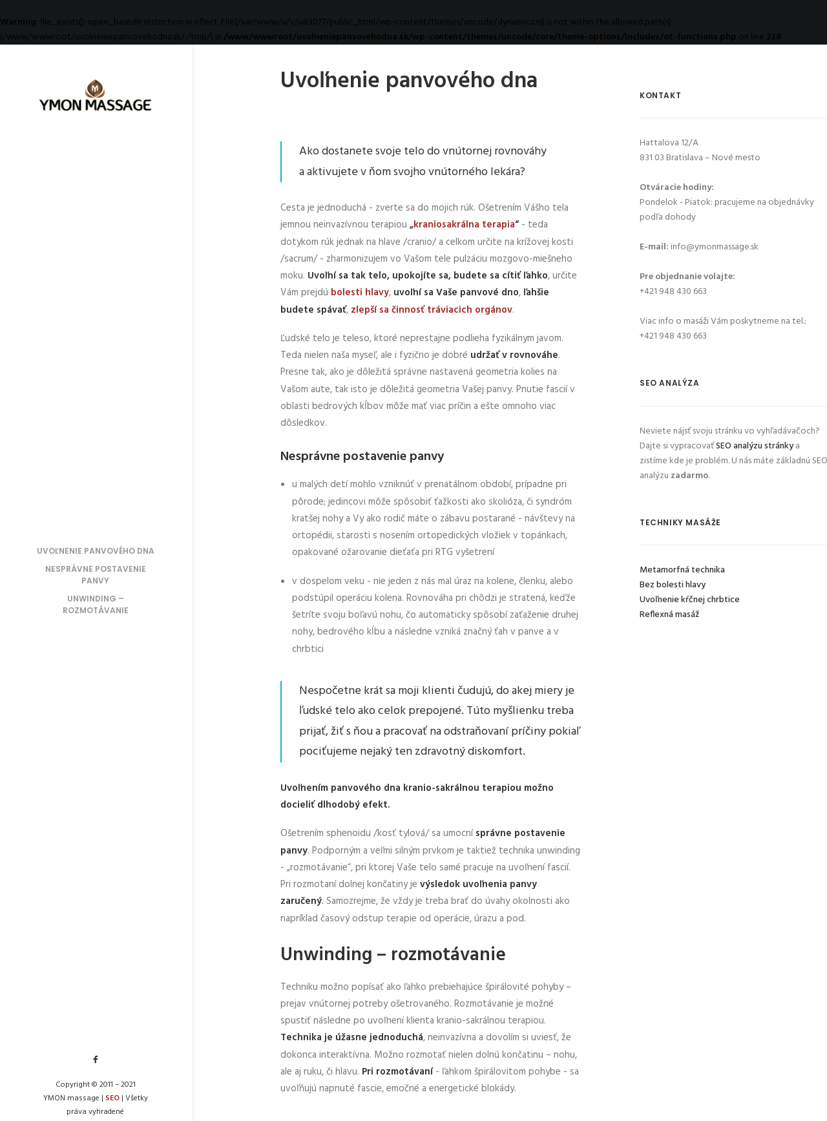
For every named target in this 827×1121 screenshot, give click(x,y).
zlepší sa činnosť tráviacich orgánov (431, 310)
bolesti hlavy (360, 292)
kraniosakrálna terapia (464, 225)
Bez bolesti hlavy (673, 585)
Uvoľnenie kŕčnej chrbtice (690, 599)
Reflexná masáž (669, 614)
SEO (112, 1098)
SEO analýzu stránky (754, 446)
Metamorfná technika (682, 570)
